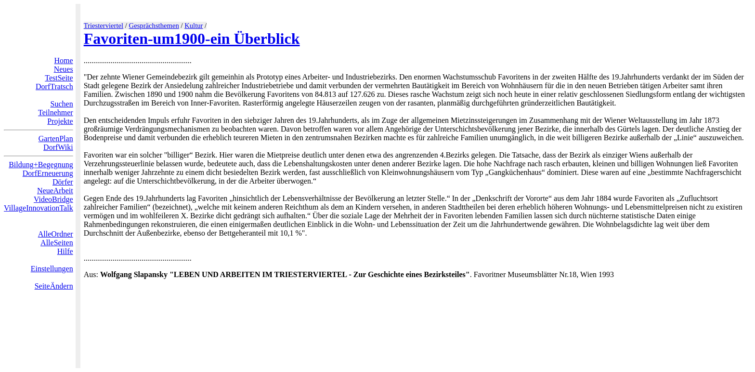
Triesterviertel (104, 25)
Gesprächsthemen (154, 25)
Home (63, 60)
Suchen (62, 104)
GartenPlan (56, 138)
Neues (63, 69)
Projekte (60, 121)
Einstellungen (52, 269)
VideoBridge (53, 199)
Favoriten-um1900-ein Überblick (192, 38)
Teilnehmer (55, 112)
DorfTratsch (54, 86)
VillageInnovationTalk (38, 208)
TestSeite (59, 78)
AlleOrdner (55, 234)
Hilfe (65, 251)
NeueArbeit (55, 190)
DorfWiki (58, 147)
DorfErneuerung (48, 173)
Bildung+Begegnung (41, 164)
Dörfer (62, 182)
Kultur (193, 25)
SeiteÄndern (54, 286)
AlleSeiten (56, 243)
